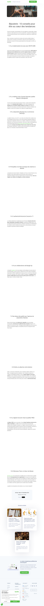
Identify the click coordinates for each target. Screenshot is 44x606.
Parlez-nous (33, 590)
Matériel (8, 587)
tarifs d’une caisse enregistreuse (24, 123)
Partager (19, 497)
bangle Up (13, 270)
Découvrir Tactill (32, 1)
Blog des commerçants (18, 584)
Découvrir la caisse (24, 572)
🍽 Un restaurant (25, 595)
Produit (8, 585)
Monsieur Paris (10, 475)
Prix (8, 588)
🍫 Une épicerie (25, 593)
